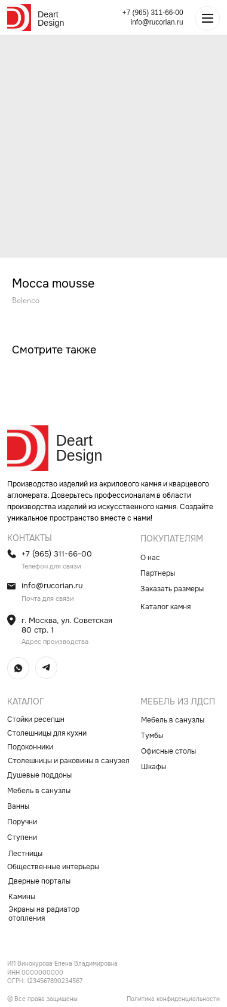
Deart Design (51, 19)
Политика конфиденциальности (173, 999)
